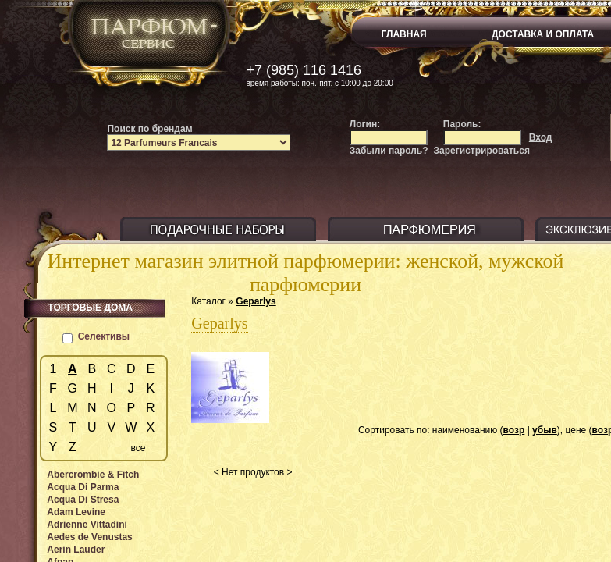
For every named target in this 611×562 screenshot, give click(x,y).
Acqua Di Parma (83, 487)
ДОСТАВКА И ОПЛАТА (543, 34)
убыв (544, 430)
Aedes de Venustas (89, 537)
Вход (540, 137)
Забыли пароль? (389, 150)
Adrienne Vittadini (86, 524)
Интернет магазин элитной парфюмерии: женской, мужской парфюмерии (306, 273)
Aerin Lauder (76, 549)
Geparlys (255, 301)
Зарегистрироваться (482, 150)
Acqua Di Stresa (83, 499)
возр (514, 430)
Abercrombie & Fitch (93, 474)
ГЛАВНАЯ (404, 34)
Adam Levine (76, 512)
